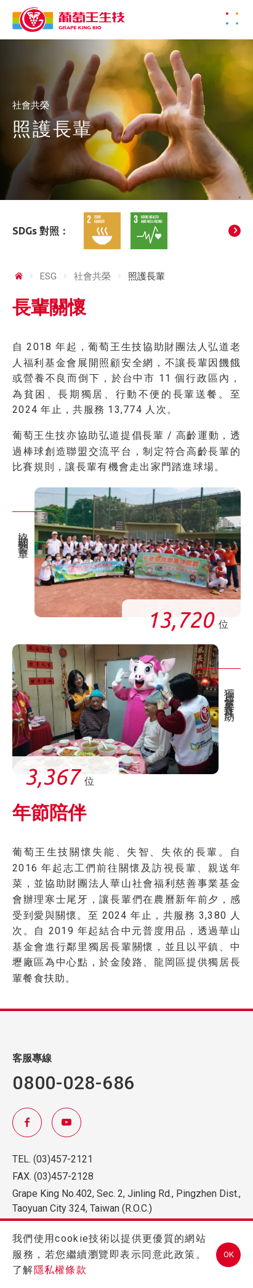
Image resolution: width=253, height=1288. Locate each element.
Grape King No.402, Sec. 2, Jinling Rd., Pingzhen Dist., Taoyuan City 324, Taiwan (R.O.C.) (126, 1201)
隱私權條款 (60, 1270)
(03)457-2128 (64, 1176)
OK (228, 1254)
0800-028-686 (73, 1083)
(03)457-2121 (63, 1159)
